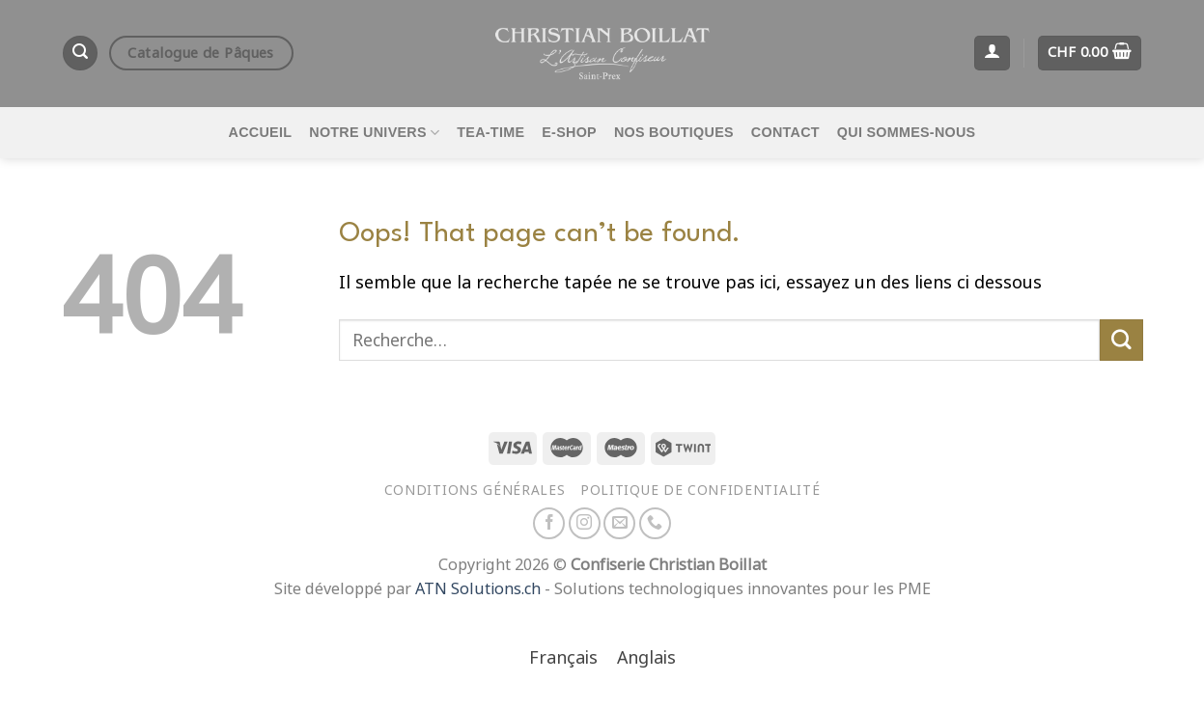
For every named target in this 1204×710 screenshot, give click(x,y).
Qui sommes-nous (906, 132)
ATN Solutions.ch (478, 589)
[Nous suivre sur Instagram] (585, 523)
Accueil (261, 132)
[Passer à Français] (563, 659)
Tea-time (490, 132)
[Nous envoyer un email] (619, 523)
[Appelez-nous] (655, 523)
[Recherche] (80, 53)
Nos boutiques (674, 132)
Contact (785, 132)
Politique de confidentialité (700, 490)
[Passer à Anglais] (646, 659)
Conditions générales (475, 490)
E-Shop (569, 132)
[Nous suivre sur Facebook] (549, 523)
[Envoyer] (1121, 340)
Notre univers (374, 132)
